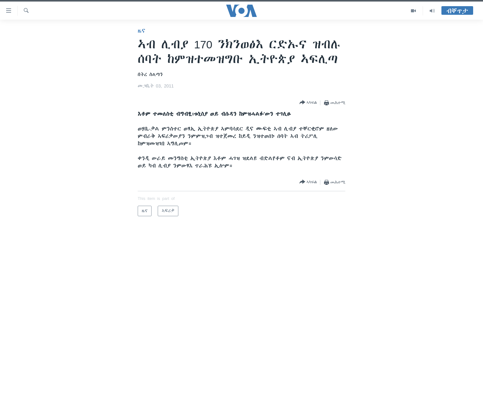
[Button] (308, 102)
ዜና (141, 31)
